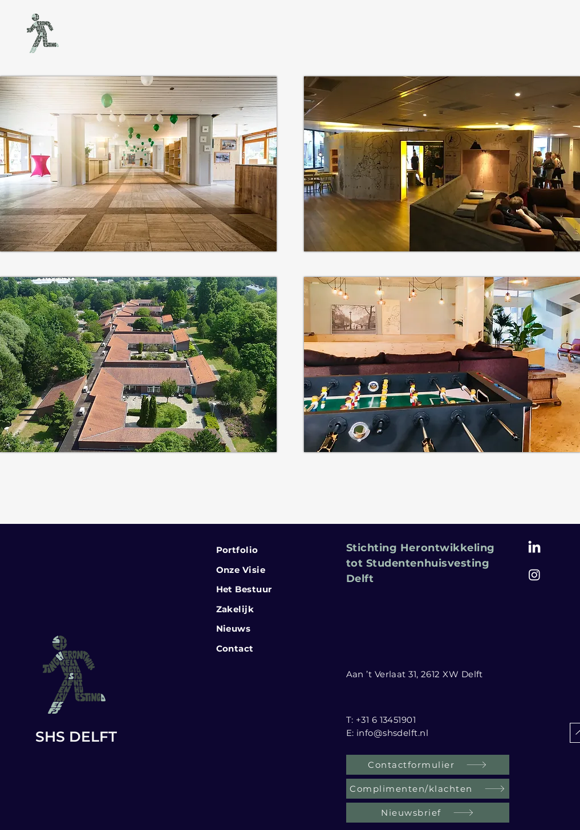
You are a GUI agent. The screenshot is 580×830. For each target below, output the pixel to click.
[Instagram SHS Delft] (534, 574)
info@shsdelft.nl (392, 732)
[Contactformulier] (427, 765)
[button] (29, 415)
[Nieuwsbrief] (427, 813)
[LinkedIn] (534, 547)
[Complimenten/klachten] (427, 789)
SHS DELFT (76, 736)
